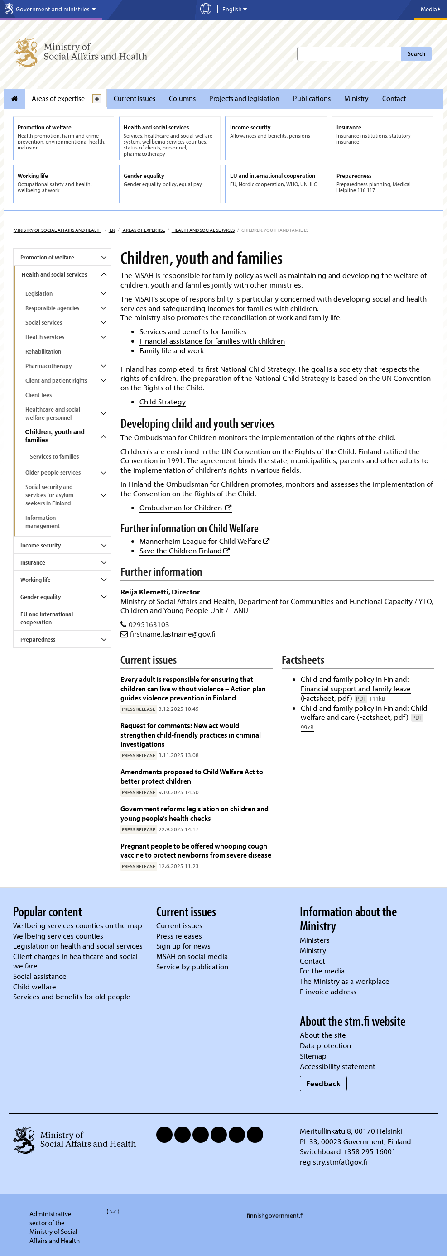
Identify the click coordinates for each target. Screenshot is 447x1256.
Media (430, 9)
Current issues (134, 98)
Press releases (179, 935)
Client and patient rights (56, 380)
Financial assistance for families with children (212, 340)
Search (416, 53)
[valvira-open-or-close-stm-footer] (107, 1211)
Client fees (38, 395)
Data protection (325, 1045)
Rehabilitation (43, 351)
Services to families (54, 456)
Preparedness (37, 639)
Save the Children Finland (184, 550)
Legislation (39, 293)
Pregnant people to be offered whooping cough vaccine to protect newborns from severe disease (195, 850)
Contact (394, 98)
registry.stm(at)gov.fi (334, 1161)
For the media (322, 970)
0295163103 (149, 624)
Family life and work (171, 350)
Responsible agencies (52, 308)
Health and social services (203, 230)
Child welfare (34, 986)
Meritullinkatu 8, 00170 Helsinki (351, 1131)
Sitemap (313, 1055)
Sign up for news (183, 945)
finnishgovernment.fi (275, 1215)
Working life (35, 579)
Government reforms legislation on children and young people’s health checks (194, 813)
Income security (40, 545)
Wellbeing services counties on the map (77, 925)
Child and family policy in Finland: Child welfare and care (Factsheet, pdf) (364, 717)
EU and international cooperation (46, 618)
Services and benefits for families (192, 331)
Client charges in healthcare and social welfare (75, 960)
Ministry (356, 98)
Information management (42, 521)
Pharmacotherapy (48, 366)
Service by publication (192, 966)
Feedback (323, 1083)
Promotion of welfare (47, 257)
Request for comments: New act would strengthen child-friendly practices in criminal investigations (190, 734)
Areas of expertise (58, 98)
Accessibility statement (337, 1066)
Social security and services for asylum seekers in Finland (49, 495)
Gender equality (40, 597)
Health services (44, 337)
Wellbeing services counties (58, 935)
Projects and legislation (244, 98)
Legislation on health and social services (78, 945)
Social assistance (40, 976)
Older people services (53, 472)
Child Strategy (162, 401)
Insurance (32, 562)
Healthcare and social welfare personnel (52, 413)
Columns (182, 98)
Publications (312, 98)
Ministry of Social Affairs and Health (57, 230)
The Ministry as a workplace (344, 981)
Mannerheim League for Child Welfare (204, 541)
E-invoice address (328, 991)
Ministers (315, 939)
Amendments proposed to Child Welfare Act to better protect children (191, 776)
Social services (43, 322)
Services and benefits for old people (71, 996)
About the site (323, 1035)
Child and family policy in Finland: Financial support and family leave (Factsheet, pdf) (356, 688)
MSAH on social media (192, 956)
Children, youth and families (55, 436)
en (112, 230)
